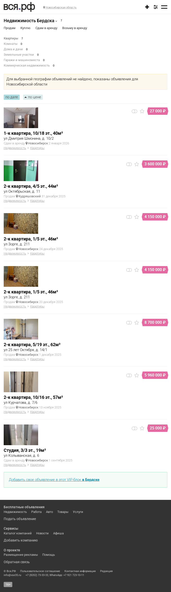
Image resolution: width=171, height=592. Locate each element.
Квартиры (11, 38)
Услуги (78, 512)
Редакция (106, 571)
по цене (34, 97)
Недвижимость (15, 148)
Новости (42, 533)
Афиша (58, 533)
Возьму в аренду (74, 28)
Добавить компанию (21, 540)
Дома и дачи (13, 49)
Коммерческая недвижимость (27, 65)
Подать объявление (20, 519)
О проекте (12, 550)
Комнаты (10, 44)
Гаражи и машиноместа (22, 60)
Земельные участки (19, 54)
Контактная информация (80, 571)
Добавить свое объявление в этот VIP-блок (54, 479)
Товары (62, 512)
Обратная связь (17, 562)
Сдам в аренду (46, 28)
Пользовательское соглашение (40, 571)
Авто (49, 512)
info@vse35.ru (12, 575)
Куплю (25, 28)
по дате (11, 97)
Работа (36, 512)
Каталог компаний (18, 533)
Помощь (48, 555)
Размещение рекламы (21, 555)
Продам (10, 28)
